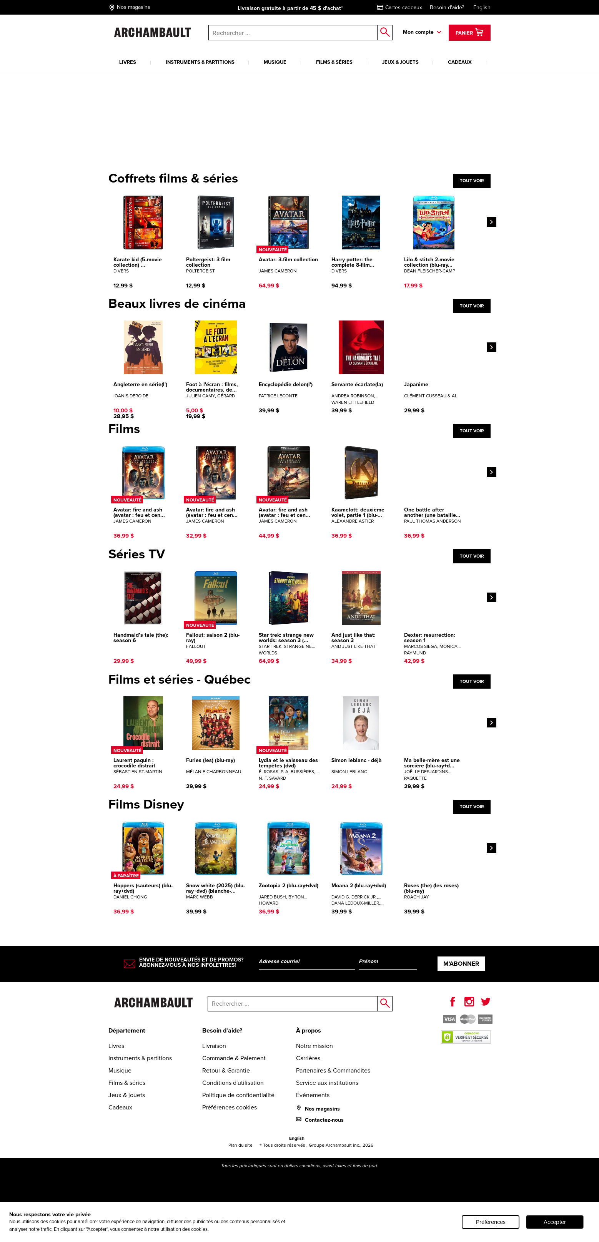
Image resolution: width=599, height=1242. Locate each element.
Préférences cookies (229, 1107)
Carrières (308, 1058)
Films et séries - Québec (179, 679)
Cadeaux (460, 62)
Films (124, 428)
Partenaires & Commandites (333, 1070)
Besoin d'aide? (447, 7)
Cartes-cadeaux (399, 7)
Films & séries (334, 62)
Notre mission (314, 1045)
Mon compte (418, 32)
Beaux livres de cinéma (177, 303)
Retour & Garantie (226, 1070)
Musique (275, 62)
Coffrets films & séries (173, 178)
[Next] (491, 222)
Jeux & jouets (400, 62)
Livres (127, 62)
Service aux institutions (327, 1082)
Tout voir (472, 180)
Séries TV (136, 554)
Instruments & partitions (200, 62)
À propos (308, 1030)
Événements (312, 1095)
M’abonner (461, 963)
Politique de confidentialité (238, 1095)
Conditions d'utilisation (233, 1082)
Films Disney (146, 804)
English (482, 7)
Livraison (214, 1045)
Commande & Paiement (234, 1058)
